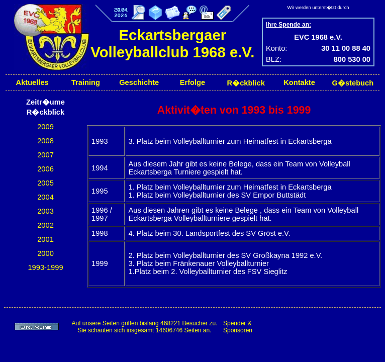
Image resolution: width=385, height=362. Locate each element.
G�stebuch (353, 83)
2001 (45, 239)
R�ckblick (246, 83)
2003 (45, 211)
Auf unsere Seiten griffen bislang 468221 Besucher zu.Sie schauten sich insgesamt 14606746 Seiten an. (144, 327)
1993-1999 (45, 267)
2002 (45, 225)
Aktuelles (32, 82)
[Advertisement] (319, 327)
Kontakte (299, 82)
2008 (45, 141)
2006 (45, 169)
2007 (45, 155)
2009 (45, 127)
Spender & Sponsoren (237, 327)
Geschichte (139, 82)
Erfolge (193, 82)
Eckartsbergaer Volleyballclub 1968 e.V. (172, 43)
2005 (45, 183)
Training (85, 82)
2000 (45, 253)
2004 (45, 197)
